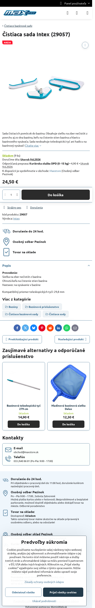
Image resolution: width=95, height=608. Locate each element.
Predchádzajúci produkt (22, 339)
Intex (16, 218)
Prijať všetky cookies (63, 592)
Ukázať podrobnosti (44, 601)
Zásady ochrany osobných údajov (44, 582)
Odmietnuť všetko (23, 592)
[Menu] (87, 13)
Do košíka (55, 195)
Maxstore (55, 170)
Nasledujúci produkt (72, 339)
